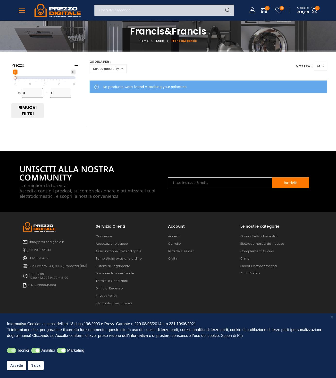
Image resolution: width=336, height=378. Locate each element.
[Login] (252, 10)
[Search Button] (229, 10)
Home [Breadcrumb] (143, 41)
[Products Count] (322, 66)
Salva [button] (36, 365)
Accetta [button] (16, 365)
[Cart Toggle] (307, 10)
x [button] (332, 317)
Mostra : (305, 66)
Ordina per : (100, 61)
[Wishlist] (278, 10)
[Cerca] (159, 10)
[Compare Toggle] (264, 10)
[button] (11, 350)
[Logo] (57, 10)
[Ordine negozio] (108, 68)
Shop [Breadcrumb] (160, 41)
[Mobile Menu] (22, 10)
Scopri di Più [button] (232, 335)
